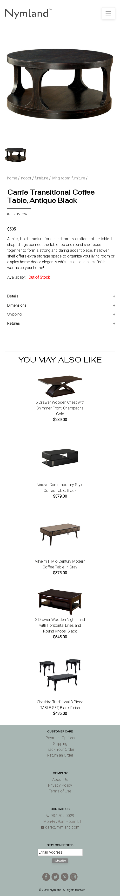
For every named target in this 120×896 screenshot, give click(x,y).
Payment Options (60, 738)
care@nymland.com (60, 827)
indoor (25, 178)
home (12, 178)
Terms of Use (60, 791)
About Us (60, 779)
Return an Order (60, 755)
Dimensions (16, 305)
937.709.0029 (60, 815)
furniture (41, 178)
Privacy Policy (60, 785)
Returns (13, 323)
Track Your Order (60, 749)
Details (12, 296)
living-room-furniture (68, 178)
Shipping (14, 314)
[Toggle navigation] (108, 13)
